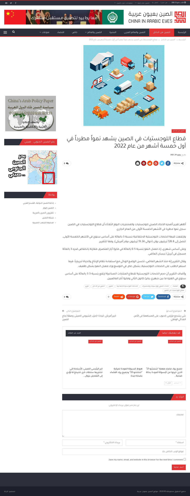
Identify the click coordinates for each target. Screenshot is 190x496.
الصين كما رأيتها (143, 3)
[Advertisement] (124, 192)
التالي (168, 383)
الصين (111, 286)
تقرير (87, 286)
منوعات (45, 32)
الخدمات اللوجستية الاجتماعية (127, 286)
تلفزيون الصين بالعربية (43, 213)
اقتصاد (60, 32)
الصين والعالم (94, 32)
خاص (74, 32)
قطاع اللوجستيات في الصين (174, 290)
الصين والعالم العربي (134, 32)
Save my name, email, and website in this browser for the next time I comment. (145, 460)
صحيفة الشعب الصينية (43, 223)
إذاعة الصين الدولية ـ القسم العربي (38, 203)
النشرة (112, 32)
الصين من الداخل (161, 32)
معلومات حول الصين (125, 3)
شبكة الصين (48, 218)
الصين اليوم (48, 208)
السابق (177, 383)
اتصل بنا (155, 3)
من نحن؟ (164, 3)
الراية (6, 491)
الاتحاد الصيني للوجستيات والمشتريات (155, 286)
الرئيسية (182, 32)
